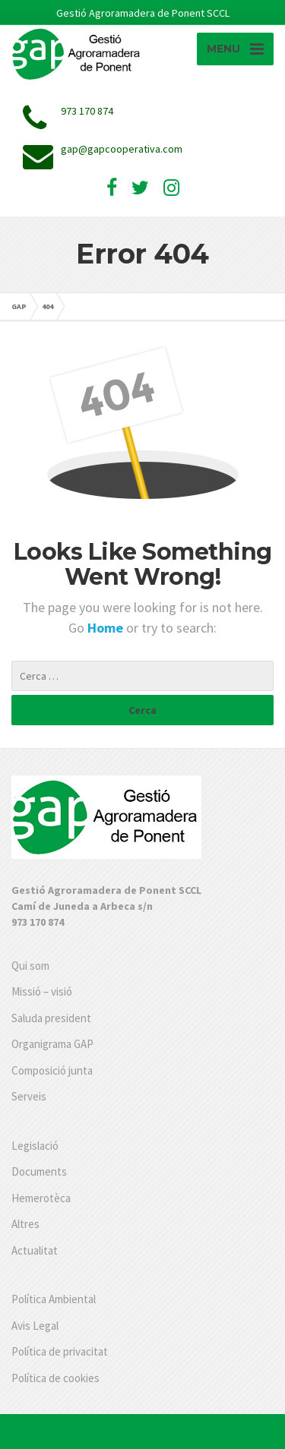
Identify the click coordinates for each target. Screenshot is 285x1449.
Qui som (30, 965)
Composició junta (52, 1070)
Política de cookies (55, 1378)
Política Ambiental (53, 1299)
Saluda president (51, 1018)
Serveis (28, 1096)
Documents (39, 1171)
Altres (25, 1224)
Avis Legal (35, 1325)
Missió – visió (41, 991)
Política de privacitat (59, 1351)
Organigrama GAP (52, 1044)
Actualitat (34, 1250)
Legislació (35, 1145)
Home (106, 627)
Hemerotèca (41, 1198)
